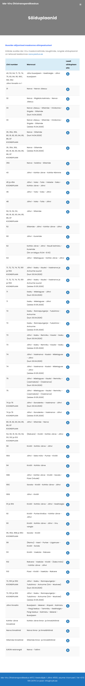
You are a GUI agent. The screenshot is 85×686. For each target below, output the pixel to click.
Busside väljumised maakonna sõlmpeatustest (28, 45)
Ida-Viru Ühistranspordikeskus (20, 4)
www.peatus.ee (35, 54)
